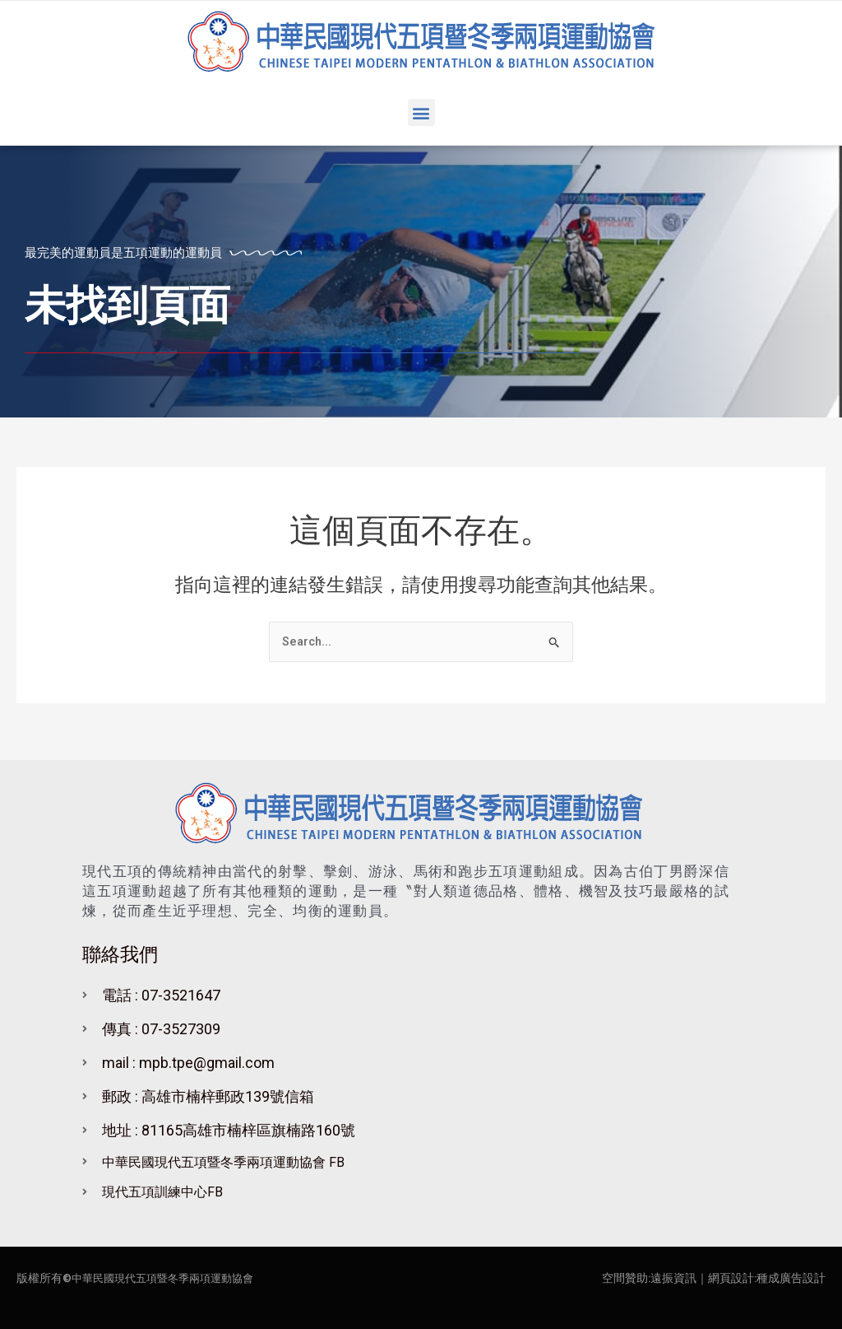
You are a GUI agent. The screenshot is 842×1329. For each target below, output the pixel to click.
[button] (421, 112)
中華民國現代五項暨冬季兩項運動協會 (169, 1278)
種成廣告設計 (791, 1278)
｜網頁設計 (725, 1278)
